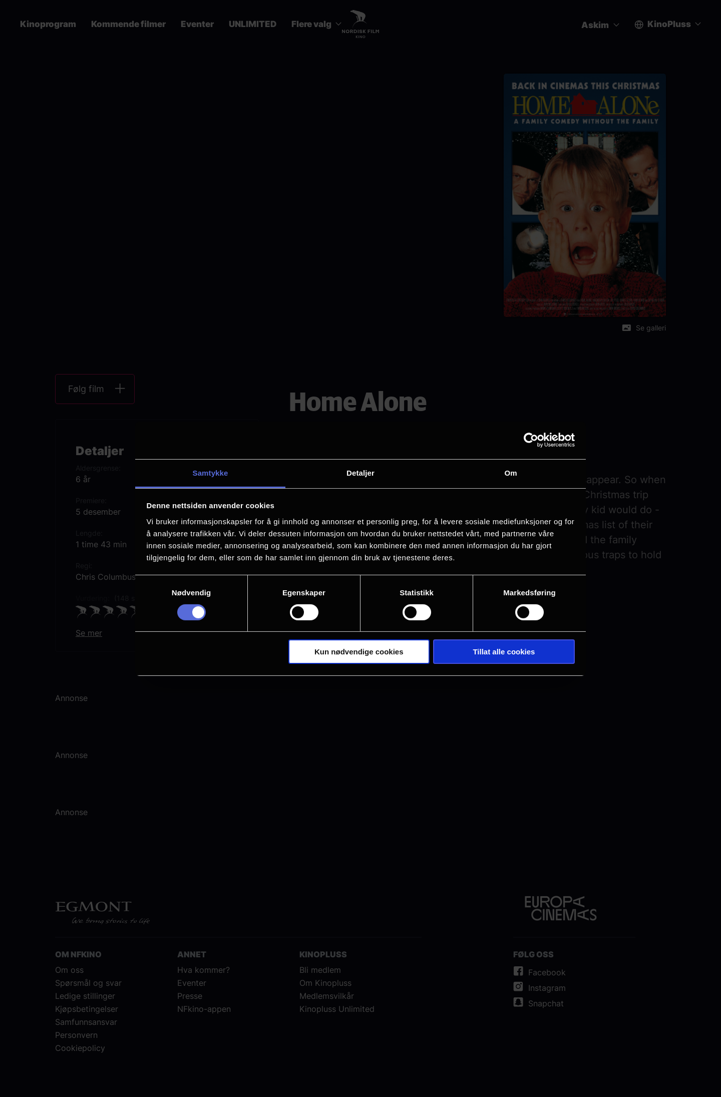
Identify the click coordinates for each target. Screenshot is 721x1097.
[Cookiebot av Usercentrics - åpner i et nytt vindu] (531, 440)
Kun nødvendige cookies (359, 651)
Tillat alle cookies (504, 651)
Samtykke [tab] (210, 472)
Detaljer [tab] (360, 472)
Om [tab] (510, 472)
